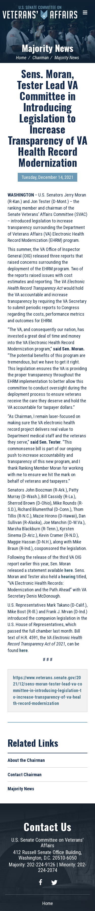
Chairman (40, 57)
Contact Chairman (25, 774)
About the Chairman (26, 760)
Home (21, 57)
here (23, 650)
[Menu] (85, 12)
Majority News (47, 47)
